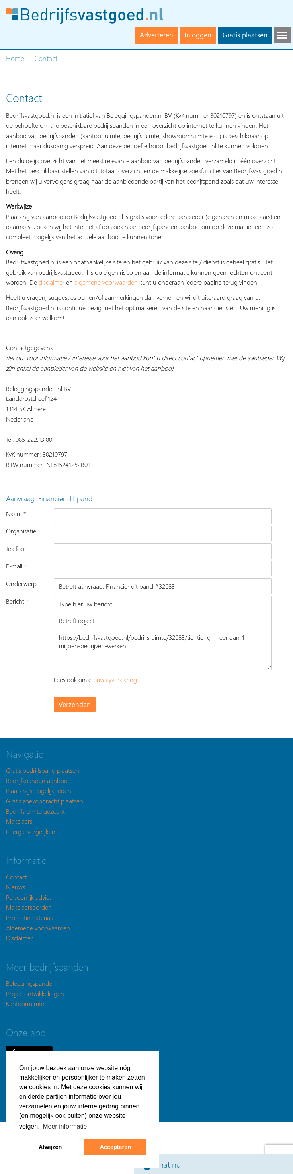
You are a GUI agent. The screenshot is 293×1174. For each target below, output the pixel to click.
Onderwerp (21, 583)
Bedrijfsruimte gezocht (35, 811)
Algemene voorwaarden (38, 928)
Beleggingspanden (31, 983)
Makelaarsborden (29, 907)
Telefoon (17, 548)
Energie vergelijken (30, 831)
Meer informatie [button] (65, 1126)
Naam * (16, 513)
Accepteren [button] (115, 1147)
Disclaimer (19, 938)
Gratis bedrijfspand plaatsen (42, 770)
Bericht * (17, 601)
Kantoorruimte (25, 1003)
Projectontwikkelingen (35, 993)
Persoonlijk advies (29, 897)
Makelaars (19, 821)
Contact (16, 877)
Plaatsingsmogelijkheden (38, 790)
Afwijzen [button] (50, 1147)
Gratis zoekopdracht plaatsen (44, 801)
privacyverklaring (115, 679)
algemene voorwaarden (106, 282)
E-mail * (16, 566)
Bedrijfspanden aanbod (37, 780)
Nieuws (15, 887)
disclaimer (51, 282)
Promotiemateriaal (30, 917)
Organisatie (21, 531)
